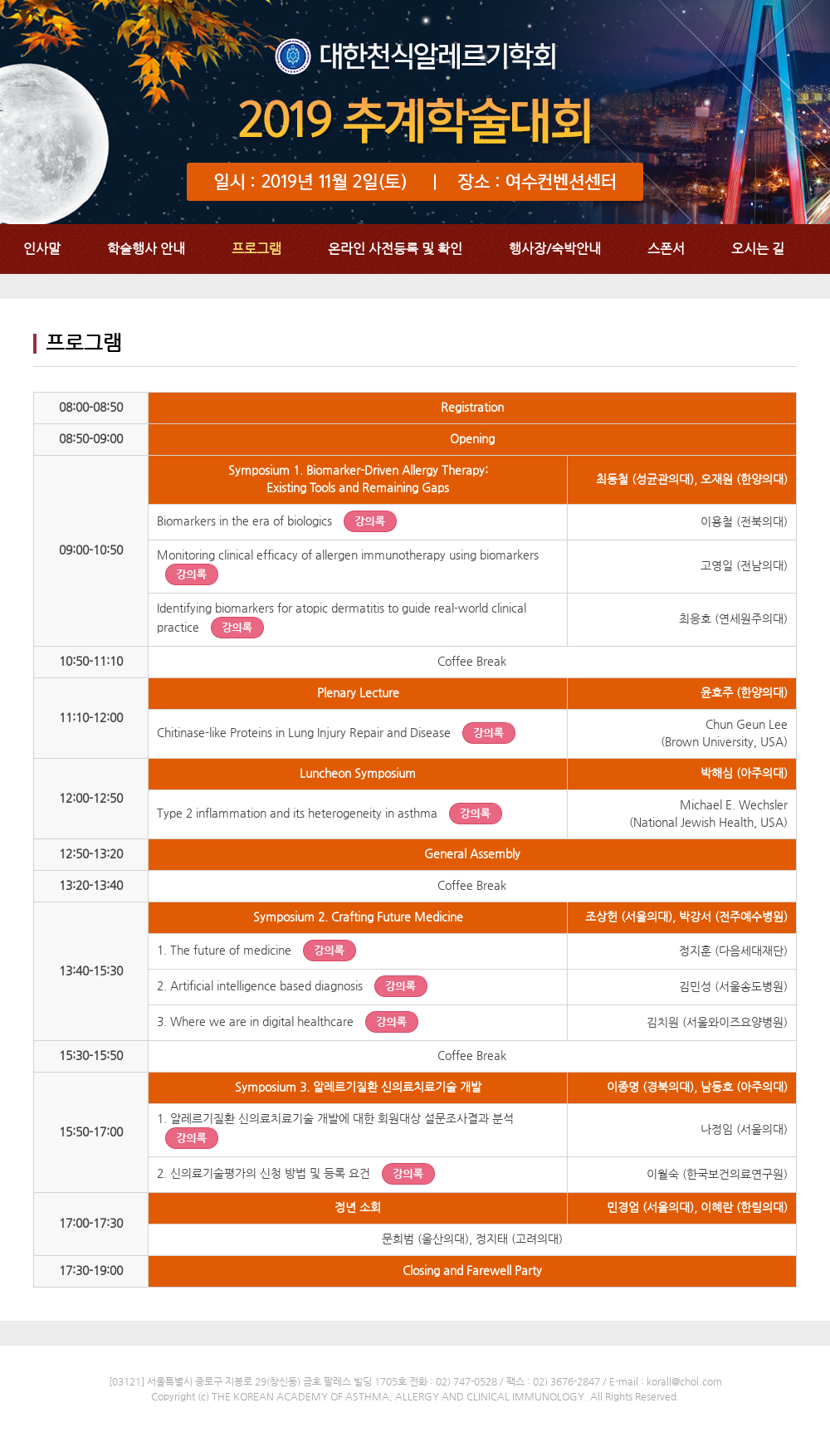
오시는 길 (757, 249)
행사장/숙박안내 (555, 249)
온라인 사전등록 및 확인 (395, 249)
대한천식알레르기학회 (415, 112)
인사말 (42, 249)
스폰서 (666, 249)
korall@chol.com (684, 1381)
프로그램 (256, 249)
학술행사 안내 (146, 249)
